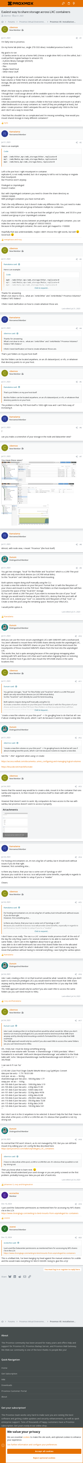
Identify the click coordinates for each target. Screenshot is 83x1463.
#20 (80, 1237)
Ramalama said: (10, 264)
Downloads (6, 1385)
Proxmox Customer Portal (14, 1391)
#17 (80, 1020)
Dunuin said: (9, 686)
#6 (81, 427)
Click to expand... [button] (42, 288)
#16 (80, 974)
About (4, 1396)
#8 (81, 544)
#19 (80, 1204)
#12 (80, 738)
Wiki (3, 1379)
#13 (80, 786)
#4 (81, 328)
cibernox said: (10, 333)
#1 (81, 38)
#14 (80, 857)
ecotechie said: (10, 1243)
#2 (81, 142)
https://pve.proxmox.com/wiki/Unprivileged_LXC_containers (27, 1148)
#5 (81, 382)
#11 (80, 681)
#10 (80, 636)
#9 (81, 568)
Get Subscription (9, 1373)
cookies (26, 1437)
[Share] (77, 38)
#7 (81, 456)
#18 (80, 1139)
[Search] (79, 3)
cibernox (7, 15)
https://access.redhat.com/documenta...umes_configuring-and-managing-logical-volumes (41, 761)
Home (4, 1367)
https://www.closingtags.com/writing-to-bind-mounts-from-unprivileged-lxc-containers (39, 1213)
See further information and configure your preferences (32, 1444)
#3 (81, 259)
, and (18, 1184)
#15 (80, 902)
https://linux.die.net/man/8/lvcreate (16, 766)
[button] (4, 3)
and (13, 239)
